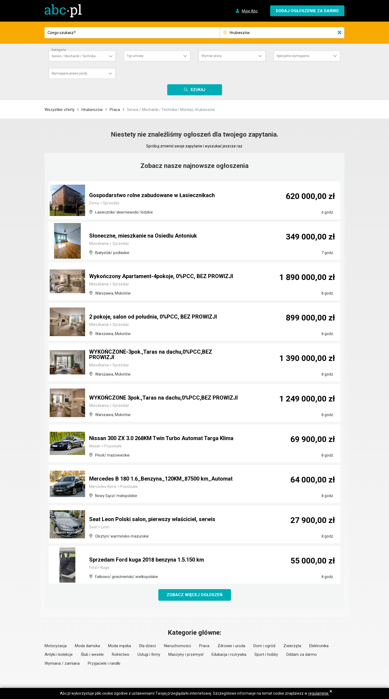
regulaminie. (318, 693)
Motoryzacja (56, 645)
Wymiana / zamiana (62, 663)
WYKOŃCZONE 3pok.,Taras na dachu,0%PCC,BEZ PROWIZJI (163, 397)
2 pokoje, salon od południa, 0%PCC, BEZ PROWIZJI (153, 316)
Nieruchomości (177, 645)
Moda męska (119, 645)
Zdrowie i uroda (231, 645)
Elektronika (318, 645)
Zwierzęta (292, 645)
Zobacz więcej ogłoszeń (195, 594)
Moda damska (87, 645)
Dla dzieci (147, 645)
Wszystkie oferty (60, 109)
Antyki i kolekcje (59, 654)
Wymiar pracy (212, 56)
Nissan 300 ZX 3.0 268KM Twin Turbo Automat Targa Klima (161, 438)
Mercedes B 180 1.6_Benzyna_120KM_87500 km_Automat (161, 478)
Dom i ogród (264, 645)
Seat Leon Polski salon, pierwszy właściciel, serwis (152, 519)
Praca (115, 109)
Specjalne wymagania (293, 56)
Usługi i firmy (149, 654)
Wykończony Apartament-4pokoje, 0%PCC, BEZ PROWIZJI (161, 276)
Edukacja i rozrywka (229, 654)
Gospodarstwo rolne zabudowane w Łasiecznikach (152, 195)
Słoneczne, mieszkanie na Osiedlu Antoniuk (143, 235)
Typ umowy (135, 56)
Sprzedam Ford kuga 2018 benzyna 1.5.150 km (146, 559)
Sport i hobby (266, 654)
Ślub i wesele (92, 654)
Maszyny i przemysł (185, 654)
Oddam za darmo (301, 654)
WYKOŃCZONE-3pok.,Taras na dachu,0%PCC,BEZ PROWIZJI (150, 354)
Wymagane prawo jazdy (69, 73)
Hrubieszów (92, 109)
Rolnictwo (120, 654)
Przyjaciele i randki (104, 663)
